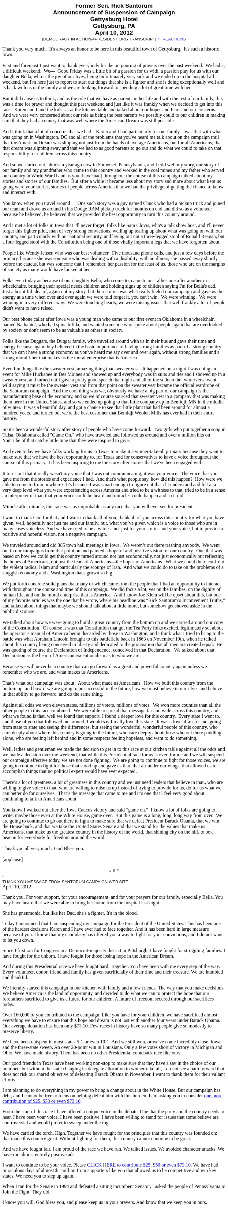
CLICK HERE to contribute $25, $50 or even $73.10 (139, 1164)
